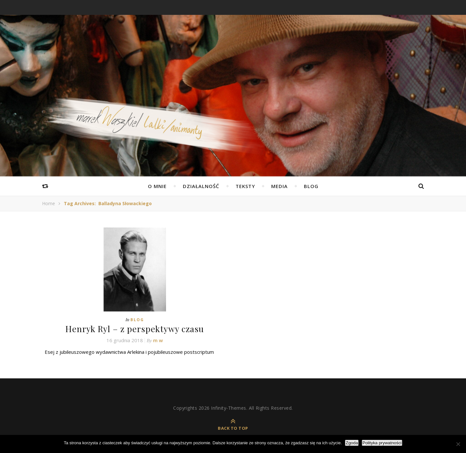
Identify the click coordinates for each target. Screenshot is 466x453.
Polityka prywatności (382, 442)
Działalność (201, 186)
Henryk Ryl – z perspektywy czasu (134, 328)
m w (158, 340)
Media (279, 186)
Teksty (245, 186)
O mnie (157, 186)
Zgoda (352, 442)
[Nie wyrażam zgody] (458, 444)
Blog (311, 186)
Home (48, 203)
